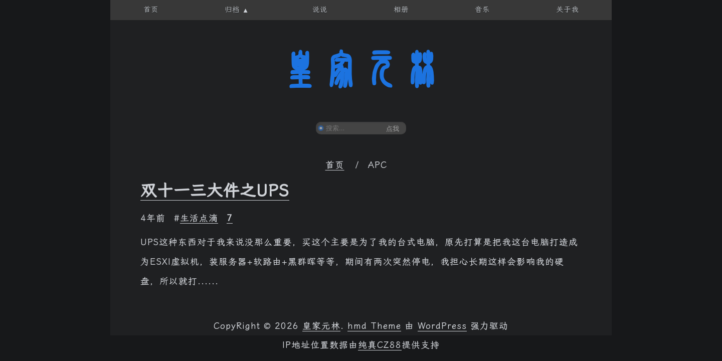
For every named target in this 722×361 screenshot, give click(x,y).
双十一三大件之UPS (214, 190)
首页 (334, 165)
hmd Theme (374, 326)
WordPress (442, 326)
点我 (392, 128)
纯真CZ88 (380, 345)
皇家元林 (361, 70)
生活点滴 (199, 218)
